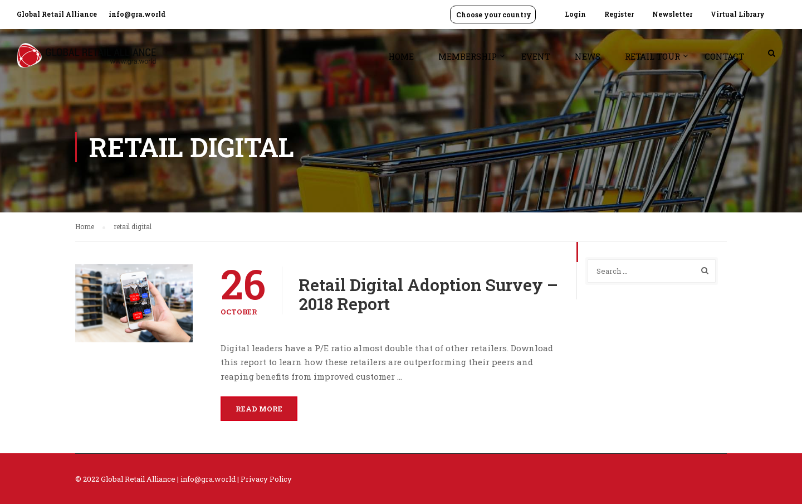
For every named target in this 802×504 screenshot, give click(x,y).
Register (619, 13)
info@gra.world (137, 13)
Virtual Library (738, 13)
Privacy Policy (266, 479)
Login (575, 13)
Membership (467, 56)
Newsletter (672, 13)
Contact (724, 56)
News (587, 56)
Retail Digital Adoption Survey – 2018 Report (428, 294)
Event (535, 56)
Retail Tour (652, 56)
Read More (259, 409)
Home (401, 56)
